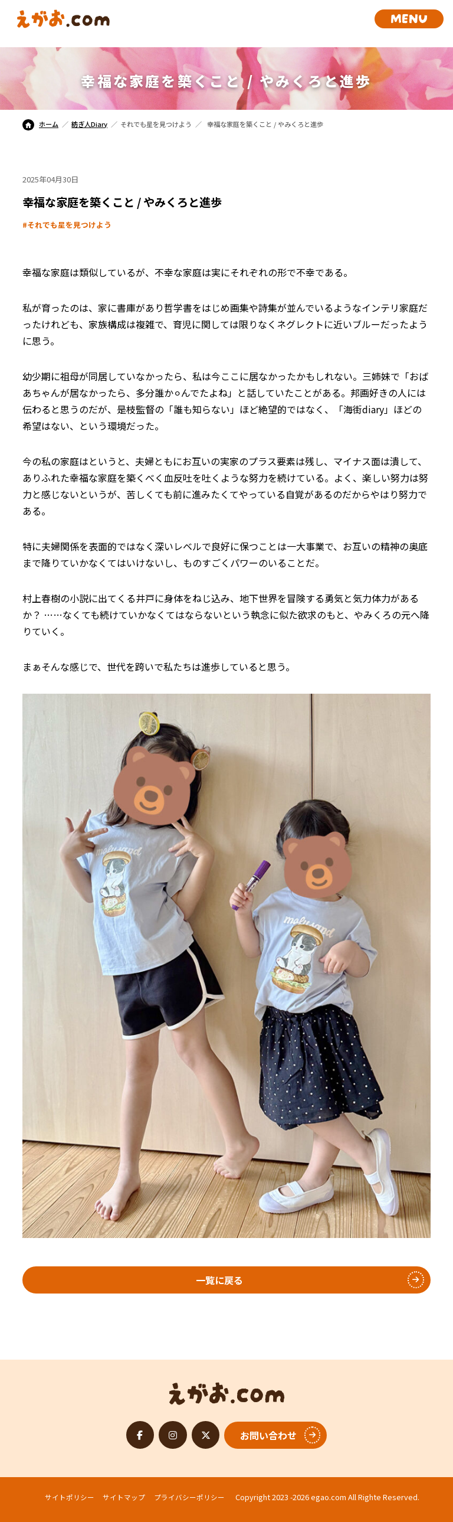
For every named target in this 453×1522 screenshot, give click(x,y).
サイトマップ (124, 1497)
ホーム (40, 124)
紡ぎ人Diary (89, 124)
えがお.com (226, 1390)
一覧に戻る (219, 1280)
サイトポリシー (69, 1497)
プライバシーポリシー (189, 1497)
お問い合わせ (268, 1435)
